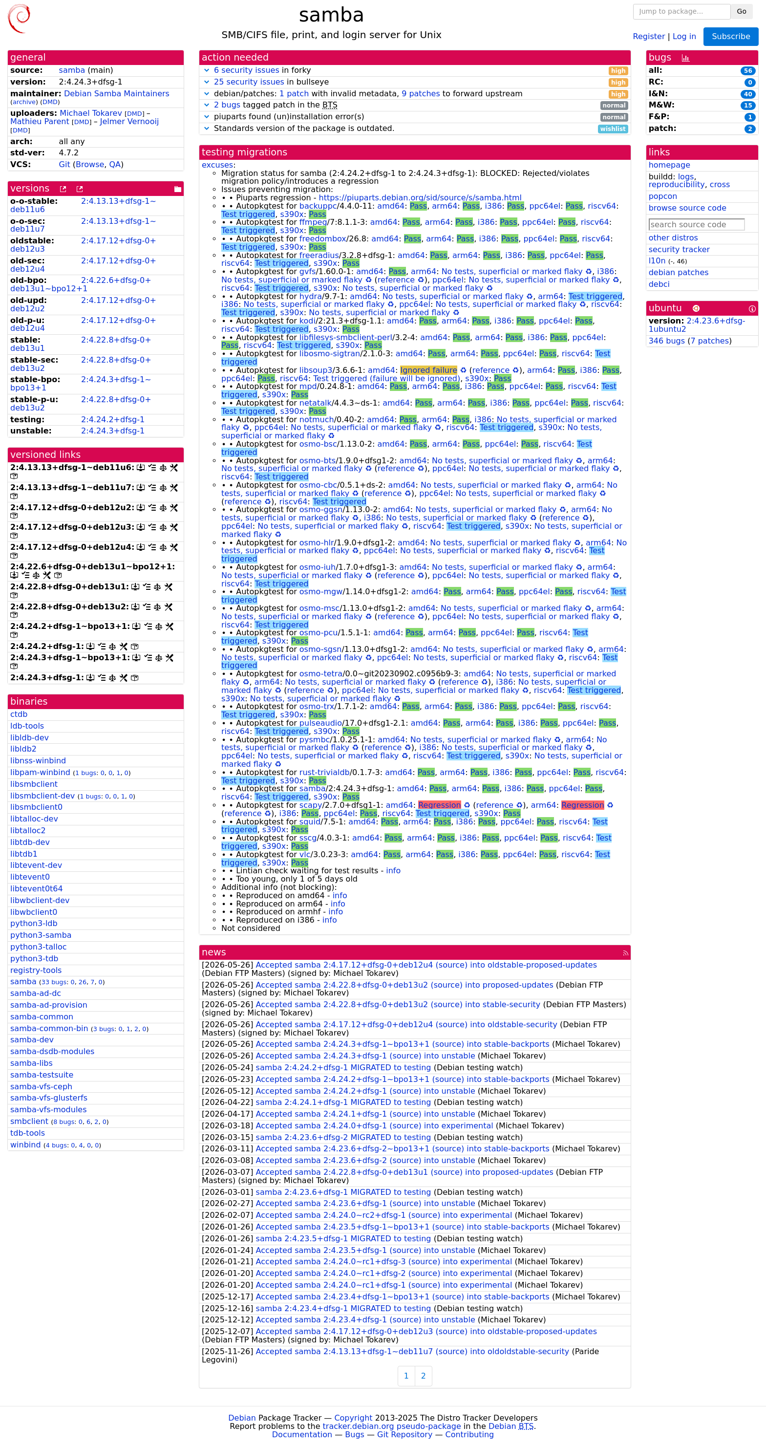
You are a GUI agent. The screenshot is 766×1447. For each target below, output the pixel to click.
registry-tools (36, 970)
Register (649, 36)
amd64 (390, 206)
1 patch (294, 93)
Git (64, 164)
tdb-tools (27, 1133)
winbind (25, 1144)
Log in (684, 36)
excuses (217, 165)
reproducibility (677, 184)
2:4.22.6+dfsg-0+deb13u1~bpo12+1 (80, 284)
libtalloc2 (28, 830)
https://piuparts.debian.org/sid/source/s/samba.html (420, 197)
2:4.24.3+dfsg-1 (113, 430)
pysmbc (314, 739)
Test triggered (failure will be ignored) (386, 378)
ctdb (18, 714)
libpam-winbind (40, 772)
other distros (673, 237)
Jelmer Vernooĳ (129, 121)
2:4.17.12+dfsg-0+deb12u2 (83, 304)
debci (659, 284)
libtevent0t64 (36, 888)
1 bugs (85, 773)
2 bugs (227, 104)
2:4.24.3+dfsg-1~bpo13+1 (80, 383)
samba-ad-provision (48, 1005)
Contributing (470, 1434)
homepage (669, 165)
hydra (310, 296)
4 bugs (56, 1145)
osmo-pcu (318, 632)
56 (748, 70)
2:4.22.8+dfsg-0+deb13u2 (80, 364)
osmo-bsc (318, 444)
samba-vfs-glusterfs (48, 1097)
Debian (242, 1418)
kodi (307, 320)
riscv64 (602, 206)
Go (741, 11)
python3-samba (41, 935)
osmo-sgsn (320, 649)
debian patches (679, 272)
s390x (291, 214)
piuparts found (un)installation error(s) (415, 117)
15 (748, 105)
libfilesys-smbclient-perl (345, 337)
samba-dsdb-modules (52, 1051)
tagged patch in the (415, 105)
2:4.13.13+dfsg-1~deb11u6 (83, 205)
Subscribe (731, 36)
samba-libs (31, 1063)
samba (72, 70)
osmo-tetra (320, 673)
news (214, 952)
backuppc (318, 206)
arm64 (444, 206)
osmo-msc (319, 608)
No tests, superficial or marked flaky (512, 271)
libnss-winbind (38, 760)
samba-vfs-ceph (41, 1086)
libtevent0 (30, 877)
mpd (308, 386)
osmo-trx (316, 706)
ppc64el (544, 206)
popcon (663, 196)
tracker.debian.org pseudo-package (392, 1426)
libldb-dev (29, 737)
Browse (90, 164)
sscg (308, 837)
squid (309, 821)
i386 (493, 206)
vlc (305, 854)
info (393, 870)
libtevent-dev (36, 865)
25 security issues (249, 81)
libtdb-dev (30, 842)
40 (748, 94)
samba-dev (32, 1039)
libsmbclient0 (36, 807)
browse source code (687, 208)
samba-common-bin (49, 1028)
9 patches (421, 93)
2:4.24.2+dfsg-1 (113, 419)
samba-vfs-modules (48, 1109)
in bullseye (415, 82)
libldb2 (23, 749)
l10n (657, 260)
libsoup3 (316, 370)
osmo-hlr (316, 542)
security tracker (679, 249)
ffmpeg (313, 222)
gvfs (307, 271)
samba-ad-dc (35, 993)
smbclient (29, 1121)
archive (24, 102)
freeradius (319, 255)
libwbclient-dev (39, 900)
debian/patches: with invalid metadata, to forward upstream (415, 94)
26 (82, 982)
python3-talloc (38, 946)
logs (686, 176)
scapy (310, 805)
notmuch (316, 419)
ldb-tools (27, 726)
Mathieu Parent (39, 121)
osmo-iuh (317, 567)
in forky (415, 70)
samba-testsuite (41, 1075)
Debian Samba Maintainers (117, 93)
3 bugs (103, 1029)
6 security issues (246, 70)
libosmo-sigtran (329, 353)
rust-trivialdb (324, 772)
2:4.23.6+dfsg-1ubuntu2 (697, 325)
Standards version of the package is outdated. (415, 129)
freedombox (322, 238)
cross (720, 184)
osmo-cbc (318, 485)
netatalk (315, 403)
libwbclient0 (33, 912)
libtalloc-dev (34, 818)
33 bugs (54, 982)
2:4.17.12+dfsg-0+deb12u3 (83, 245)
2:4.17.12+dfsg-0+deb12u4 (83, 265)
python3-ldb (34, 923)
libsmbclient (34, 784)
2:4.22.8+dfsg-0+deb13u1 (80, 344)
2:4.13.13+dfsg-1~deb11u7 (83, 225)
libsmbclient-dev (42, 795)
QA (115, 164)
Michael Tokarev (91, 113)
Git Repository (404, 1434)
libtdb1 (24, 854)
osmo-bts (317, 460)
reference (396, 279)
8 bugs (63, 1121)
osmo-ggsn (320, 509)
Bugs (354, 1434)
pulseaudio (320, 723)
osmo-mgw (320, 591)
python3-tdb (34, 958)
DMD (50, 102)
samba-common (41, 1016)
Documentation (302, 1434)
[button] (206, 70)
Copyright (353, 1418)
